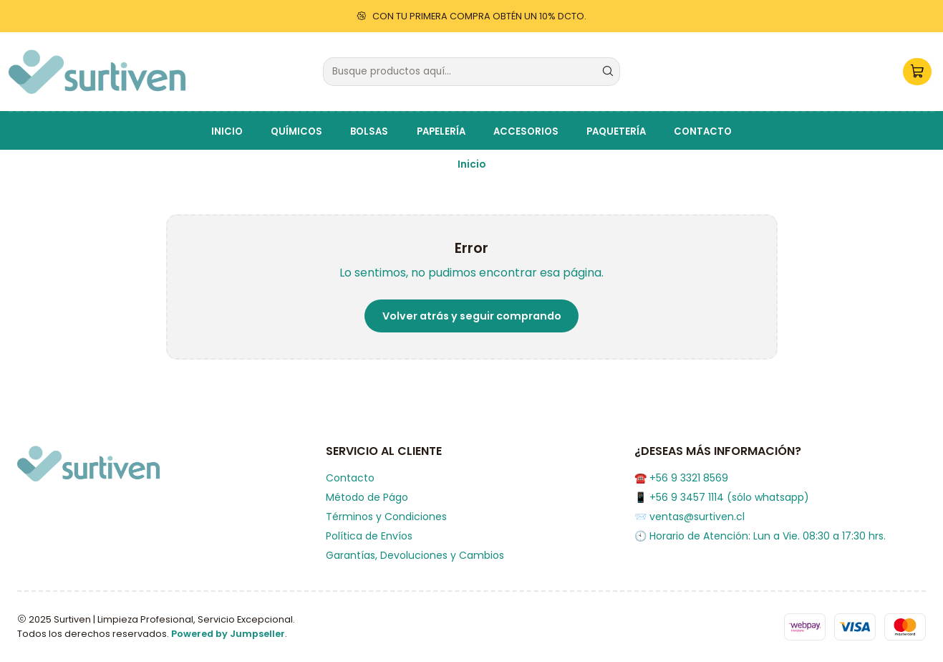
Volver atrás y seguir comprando (471, 316)
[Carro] (917, 72)
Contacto (350, 478)
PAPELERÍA (441, 131)
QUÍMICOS (296, 131)
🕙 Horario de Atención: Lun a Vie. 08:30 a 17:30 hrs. (760, 536)
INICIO (227, 131)
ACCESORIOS (525, 131)
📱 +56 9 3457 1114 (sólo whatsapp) (721, 497)
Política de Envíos (369, 536)
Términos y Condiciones (386, 516)
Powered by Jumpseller (228, 634)
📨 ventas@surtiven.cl (689, 516)
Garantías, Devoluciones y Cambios (415, 555)
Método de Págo (367, 497)
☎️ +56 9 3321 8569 (681, 478)
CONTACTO (703, 131)
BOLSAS (369, 131)
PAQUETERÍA (616, 131)
